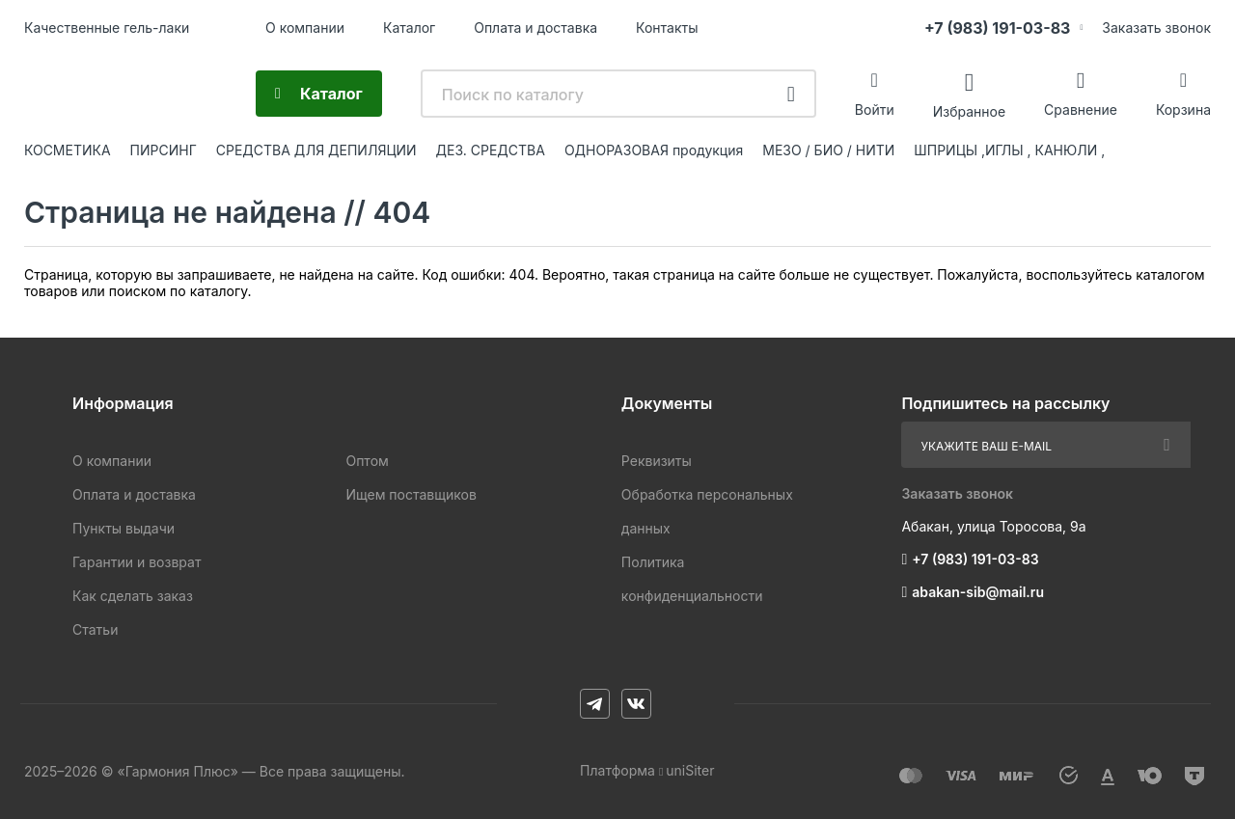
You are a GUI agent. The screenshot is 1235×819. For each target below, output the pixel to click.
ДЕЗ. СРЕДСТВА (490, 150)
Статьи (95, 629)
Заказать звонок (1156, 27)
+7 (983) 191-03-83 (997, 28)
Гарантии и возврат (136, 562)
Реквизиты (656, 460)
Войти (874, 109)
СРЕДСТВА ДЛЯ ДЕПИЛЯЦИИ (316, 150)
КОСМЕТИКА (67, 150)
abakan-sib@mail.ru (978, 592)
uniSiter (690, 770)
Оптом (366, 460)
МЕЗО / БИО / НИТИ (828, 150)
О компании (304, 27)
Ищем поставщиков (410, 494)
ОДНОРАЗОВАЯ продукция (653, 150)
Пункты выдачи (123, 528)
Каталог (409, 27)
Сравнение (1080, 109)
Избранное (969, 110)
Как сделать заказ (132, 595)
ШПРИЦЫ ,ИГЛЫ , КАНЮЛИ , (1009, 150)
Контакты (667, 27)
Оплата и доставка (535, 27)
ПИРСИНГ (163, 150)
